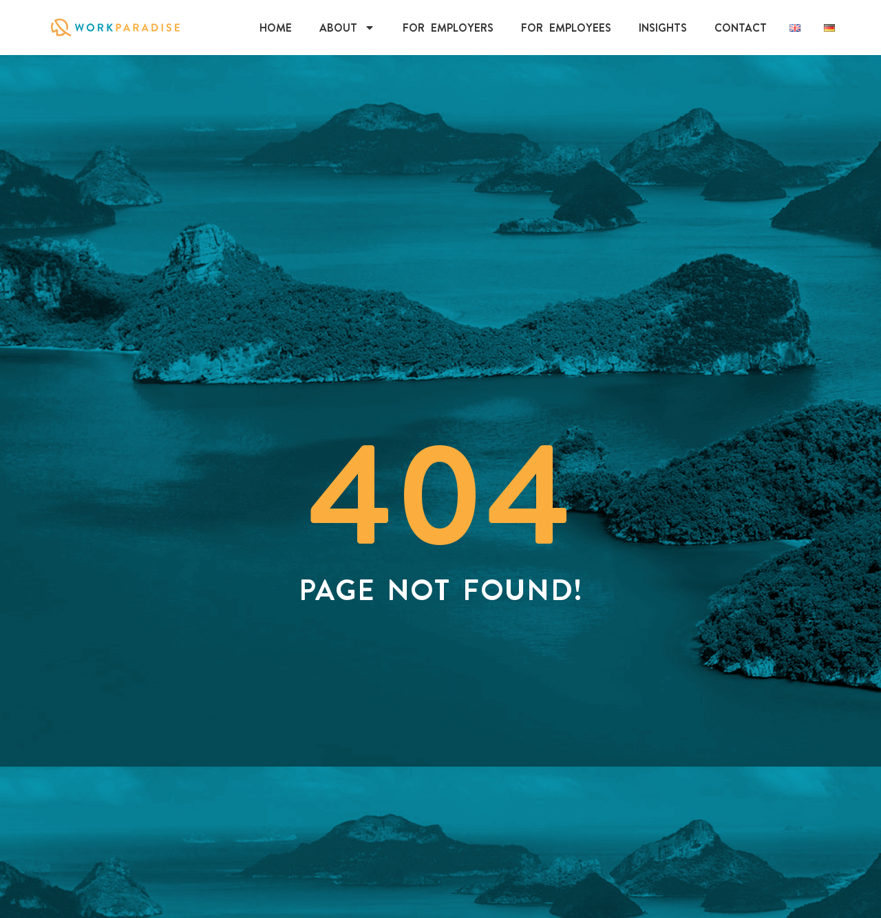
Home (275, 27)
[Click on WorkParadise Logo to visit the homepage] (115, 27)
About (347, 27)
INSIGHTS (663, 27)
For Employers (448, 27)
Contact (740, 27)
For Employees (566, 27)
